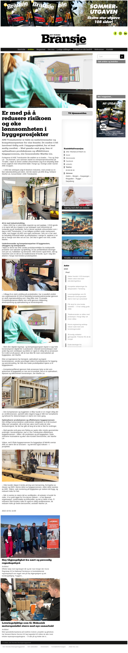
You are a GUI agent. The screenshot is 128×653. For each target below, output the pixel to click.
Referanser (99, 49)
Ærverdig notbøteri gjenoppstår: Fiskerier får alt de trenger (79, 337)
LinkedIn (69, 164)
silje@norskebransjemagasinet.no (108, 161)
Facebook (69, 161)
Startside (21, 49)
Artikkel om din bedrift (82, 49)
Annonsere (45, 647)
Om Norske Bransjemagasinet (14, 647)
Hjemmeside (70, 158)
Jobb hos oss (73, 647)
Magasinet (41, 49)
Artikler (31, 49)
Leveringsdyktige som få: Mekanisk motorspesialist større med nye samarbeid (77, 296)
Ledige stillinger (63, 49)
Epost (68, 155)
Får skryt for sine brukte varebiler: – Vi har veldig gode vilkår (79, 306)
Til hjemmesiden (77, 113)
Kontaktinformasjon (59, 647)
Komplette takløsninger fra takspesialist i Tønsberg (77, 288)
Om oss (51, 49)
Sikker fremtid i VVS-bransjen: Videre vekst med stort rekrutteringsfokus (79, 278)
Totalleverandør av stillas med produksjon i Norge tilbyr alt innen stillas (79, 316)
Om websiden (32, 647)
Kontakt (109, 49)
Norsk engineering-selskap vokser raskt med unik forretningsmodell (77, 327)
